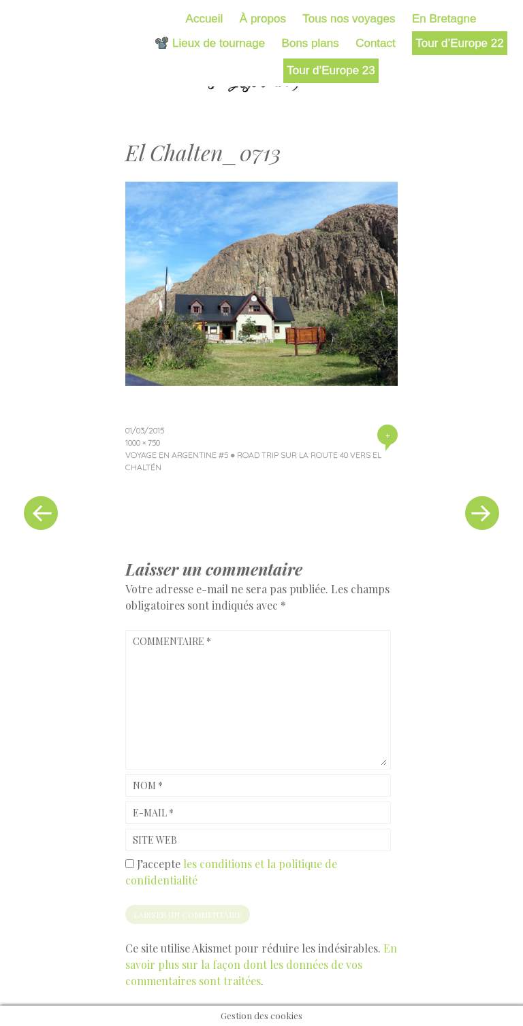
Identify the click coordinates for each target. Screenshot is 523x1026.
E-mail (153, 812)
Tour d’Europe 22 (459, 43)
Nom (148, 785)
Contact (375, 43)
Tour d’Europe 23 (331, 70)
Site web (155, 839)
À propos (263, 18)
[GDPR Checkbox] (129, 863)
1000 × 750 (142, 442)
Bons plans (310, 43)
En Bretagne (444, 18)
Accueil (204, 18)
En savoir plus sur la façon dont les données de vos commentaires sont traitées (261, 964)
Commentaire (172, 641)
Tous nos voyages (348, 18)
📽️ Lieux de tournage (210, 43)
